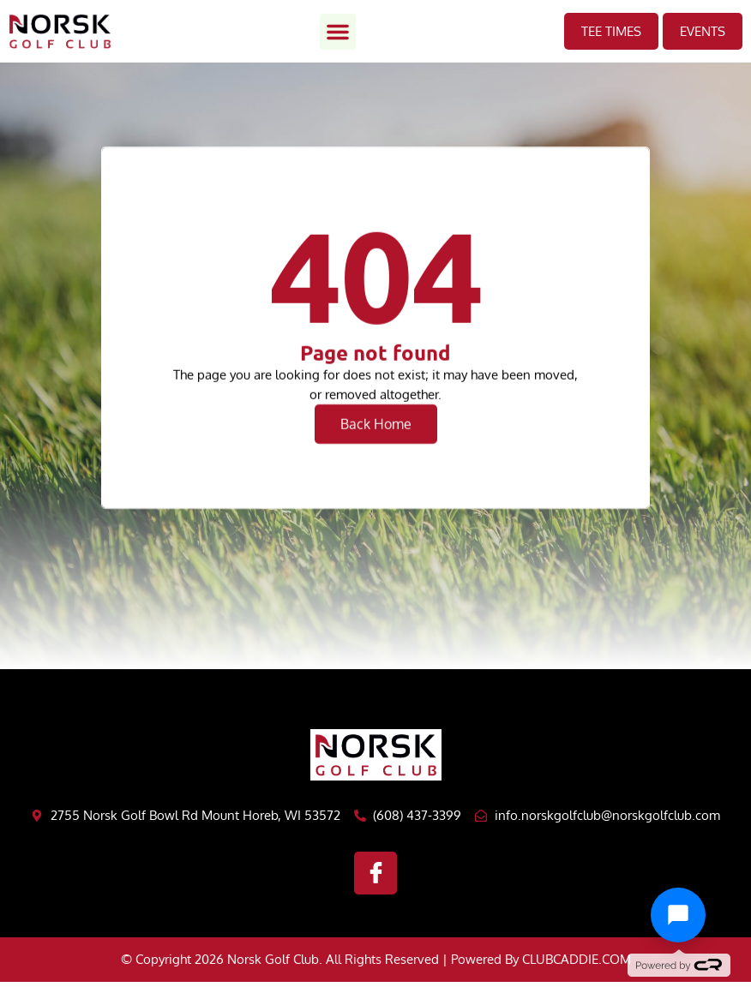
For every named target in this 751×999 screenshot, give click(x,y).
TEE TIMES (611, 31)
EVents (702, 31)
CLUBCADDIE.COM (576, 959)
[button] (338, 32)
